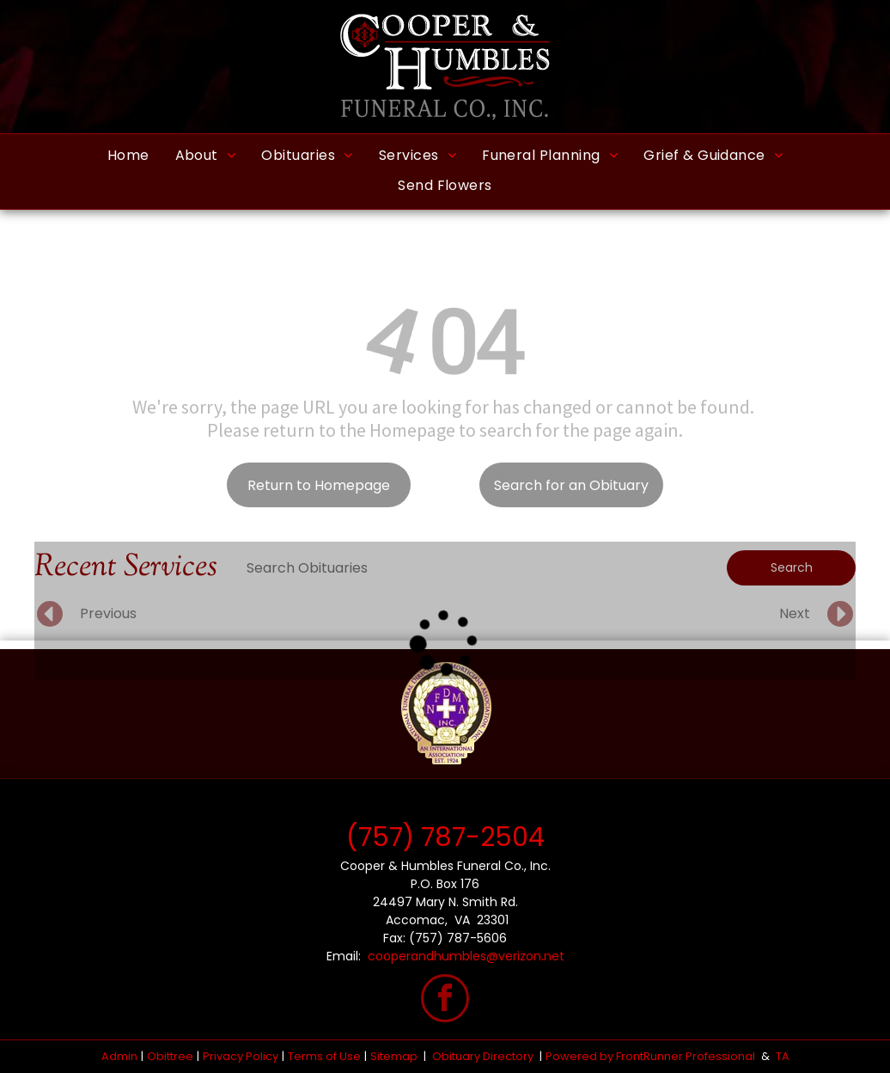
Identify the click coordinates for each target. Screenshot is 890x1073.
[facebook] (445, 1000)
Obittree (170, 1056)
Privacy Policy (240, 1056)
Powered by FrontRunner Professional (650, 1056)
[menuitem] (128, 155)
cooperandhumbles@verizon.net (466, 956)
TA (782, 1056)
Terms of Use (324, 1056)
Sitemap (394, 1056)
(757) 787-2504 (445, 837)
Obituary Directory (482, 1056)
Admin (119, 1056)
